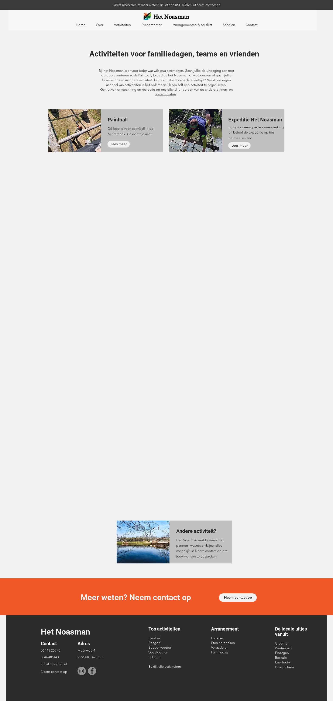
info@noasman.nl (54, 664)
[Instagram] (82, 671)
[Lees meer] (118, 144)
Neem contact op (208, 551)
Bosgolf (154, 643)
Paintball (154, 638)
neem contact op (208, 5)
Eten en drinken (223, 643)
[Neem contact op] (238, 597)
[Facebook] (92, 671)
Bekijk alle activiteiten (164, 666)
